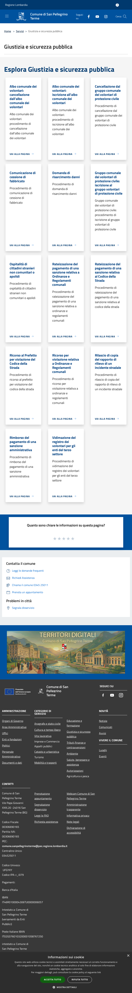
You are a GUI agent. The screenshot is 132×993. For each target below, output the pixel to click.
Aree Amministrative (14, 727)
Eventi (103, 756)
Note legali (73, 822)
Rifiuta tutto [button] (80, 979)
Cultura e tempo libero (47, 730)
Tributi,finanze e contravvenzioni (76, 745)
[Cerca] (125, 16)
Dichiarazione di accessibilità (76, 830)
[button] (66, 987)
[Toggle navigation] (7, 16)
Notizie (103, 721)
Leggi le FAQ (41, 815)
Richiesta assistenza (46, 822)
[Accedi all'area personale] (117, 5)
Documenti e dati (12, 763)
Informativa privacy (78, 815)
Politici (6, 745)
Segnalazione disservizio (42, 807)
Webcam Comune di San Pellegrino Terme (81, 796)
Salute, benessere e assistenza (78, 762)
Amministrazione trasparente (77, 807)
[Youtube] (95, 16)
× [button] (128, 955)
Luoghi (103, 750)
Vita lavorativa (42, 736)
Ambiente (72, 754)
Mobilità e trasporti (45, 763)
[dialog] (66, 972)
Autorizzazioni (75, 771)
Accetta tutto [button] (52, 979)
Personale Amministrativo (11, 754)
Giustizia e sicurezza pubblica (78, 734)
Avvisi (102, 733)
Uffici (5, 733)
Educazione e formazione (74, 723)
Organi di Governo (12, 721)
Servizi (20, 31)
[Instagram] (104, 16)
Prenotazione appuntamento (43, 796)
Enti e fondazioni (12, 739)
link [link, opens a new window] (99, 972)
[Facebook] (87, 16)
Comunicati (105, 727)
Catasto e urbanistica (46, 752)
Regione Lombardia (16, 5)
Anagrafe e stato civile (47, 724)
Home (7, 31)
